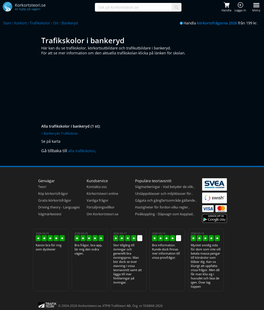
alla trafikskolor (81, 150)
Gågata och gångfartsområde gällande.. (166, 200)
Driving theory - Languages (59, 207)
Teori (42, 186)
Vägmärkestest (49, 214)
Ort (56, 22)
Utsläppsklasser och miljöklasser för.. (164, 193)
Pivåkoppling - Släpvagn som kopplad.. (164, 214)
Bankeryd (69, 22)
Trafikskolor (40, 22)
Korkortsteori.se (89, 306)
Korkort (20, 22)
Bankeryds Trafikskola (61, 133)
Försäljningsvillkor (101, 207)
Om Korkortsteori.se (102, 214)
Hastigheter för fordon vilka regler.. (162, 207)
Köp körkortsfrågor (53, 193)
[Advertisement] (133, 88)
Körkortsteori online (102, 193)
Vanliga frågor (97, 200)
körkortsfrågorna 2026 (217, 22)
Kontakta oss (97, 186)
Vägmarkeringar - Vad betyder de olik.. (164, 186)
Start (7, 22)
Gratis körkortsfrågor (54, 200)
